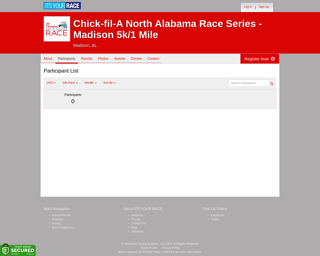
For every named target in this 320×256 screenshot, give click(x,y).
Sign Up (264, 6)
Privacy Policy (171, 247)
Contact (160, 59)
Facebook (217, 215)
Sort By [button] (109, 82)
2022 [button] (51, 82)
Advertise (137, 231)
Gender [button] (90, 82)
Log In (248, 6)
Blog (134, 227)
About (48, 59)
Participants (68, 59)
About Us (137, 215)
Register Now (259, 58)
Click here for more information (181, 252)
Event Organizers (63, 227)
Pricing (56, 223)
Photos (107, 59)
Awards (124, 59)
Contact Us (138, 223)
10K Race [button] (70, 82)
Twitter (215, 219)
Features (57, 219)
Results (89, 59)
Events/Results (61, 215)
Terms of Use (148, 247)
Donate (142, 59)
